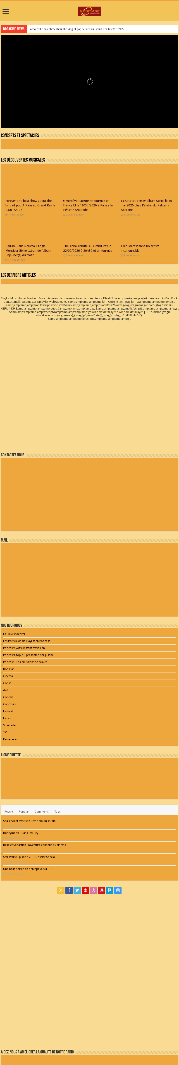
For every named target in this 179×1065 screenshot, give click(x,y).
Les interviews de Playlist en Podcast (26, 587)
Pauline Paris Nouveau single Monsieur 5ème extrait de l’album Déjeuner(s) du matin (28, 250)
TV (5, 678)
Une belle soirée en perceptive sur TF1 (28, 815)
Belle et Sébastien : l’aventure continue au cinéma (34, 791)
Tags (57, 758)
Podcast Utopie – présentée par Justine (28, 601)
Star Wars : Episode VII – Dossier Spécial (29, 803)
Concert (8, 643)
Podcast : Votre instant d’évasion (24, 594)
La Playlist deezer (14, 580)
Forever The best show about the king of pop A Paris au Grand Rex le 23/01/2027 (76, 29)
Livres (7, 664)
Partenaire (10, 685)
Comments (42, 758)
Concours (9, 650)
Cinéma (8, 622)
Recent (9, 758)
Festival (8, 657)
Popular (24, 758)
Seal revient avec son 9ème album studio (29, 767)
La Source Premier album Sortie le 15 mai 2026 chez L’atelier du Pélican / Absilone (146, 205)
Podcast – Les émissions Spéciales (25, 608)
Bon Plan (8, 615)
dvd (5, 636)
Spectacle (9, 671)
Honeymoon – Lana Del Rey (20, 779)
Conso (7, 629)
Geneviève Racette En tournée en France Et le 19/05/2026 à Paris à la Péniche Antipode (88, 205)
